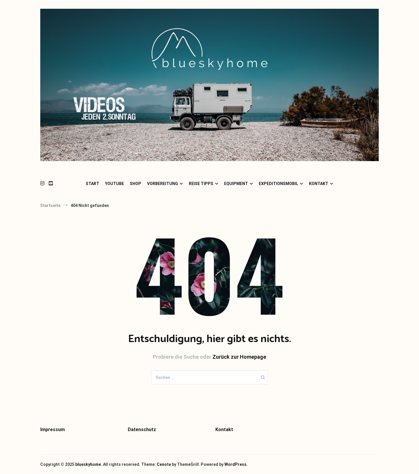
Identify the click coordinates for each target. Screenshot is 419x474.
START (92, 183)
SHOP (135, 183)
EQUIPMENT (236, 183)
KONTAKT (318, 183)
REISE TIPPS (201, 183)
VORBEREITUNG (162, 183)
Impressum (52, 429)
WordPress (235, 464)
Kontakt (224, 429)
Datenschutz (142, 429)
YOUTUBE (114, 183)
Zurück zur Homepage (239, 357)
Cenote (164, 464)
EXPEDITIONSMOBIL (278, 183)
